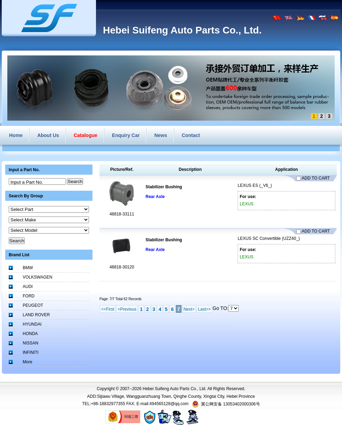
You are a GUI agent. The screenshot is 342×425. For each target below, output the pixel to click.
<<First (107, 309)
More (27, 361)
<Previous (127, 309)
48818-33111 (122, 214)
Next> (189, 309)
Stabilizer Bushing (164, 186)
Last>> (204, 309)
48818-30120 (122, 267)
